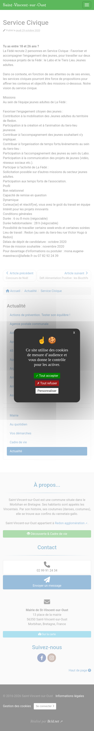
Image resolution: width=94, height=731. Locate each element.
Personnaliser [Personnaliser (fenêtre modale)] (47, 391)
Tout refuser (47, 383)
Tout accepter (47, 375)
